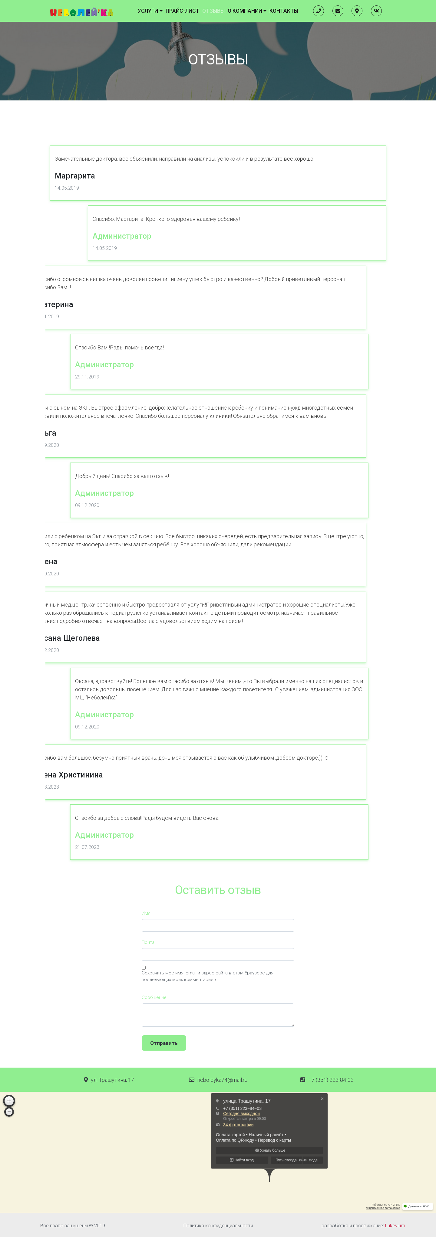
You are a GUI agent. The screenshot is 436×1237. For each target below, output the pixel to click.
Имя (146, 984)
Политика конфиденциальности (218, 1224)
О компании (242, 10)
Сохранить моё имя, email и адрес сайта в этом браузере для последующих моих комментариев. (207, 1047)
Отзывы (214, 10)
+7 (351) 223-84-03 (331, 1078)
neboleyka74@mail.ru (222, 1078)
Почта (148, 1013)
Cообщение (154, 1068)
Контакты (273, 10)
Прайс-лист (188, 10)
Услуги (159, 10)
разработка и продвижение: (363, 1224)
